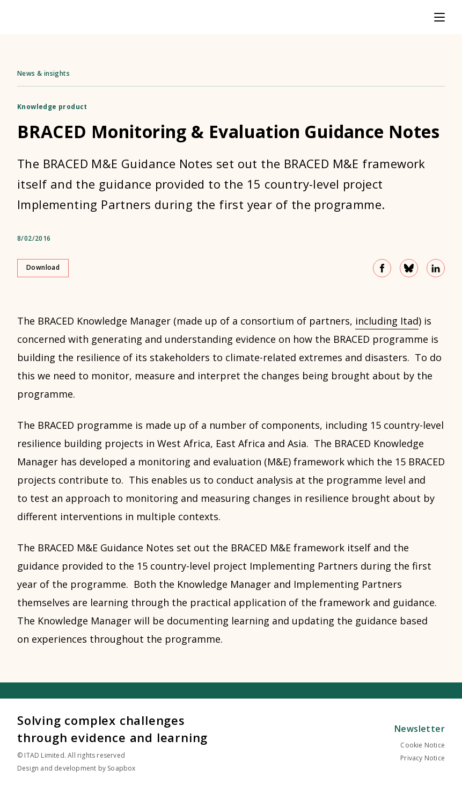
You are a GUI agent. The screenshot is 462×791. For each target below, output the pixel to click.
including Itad (387, 320)
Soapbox (121, 768)
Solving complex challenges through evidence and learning (112, 728)
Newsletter (419, 729)
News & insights (43, 73)
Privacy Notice (422, 758)
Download (43, 267)
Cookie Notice (422, 745)
